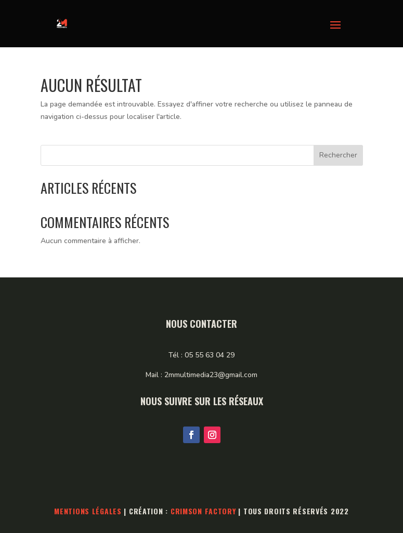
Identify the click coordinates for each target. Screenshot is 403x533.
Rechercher (338, 155)
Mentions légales (88, 510)
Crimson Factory (203, 510)
